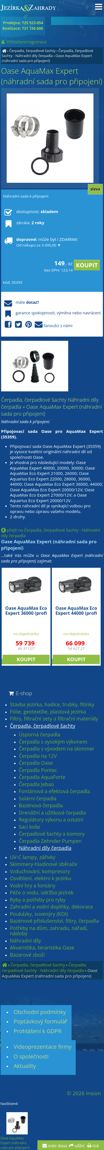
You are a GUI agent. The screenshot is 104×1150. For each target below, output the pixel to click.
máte (21, 302)
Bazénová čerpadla (41, 805)
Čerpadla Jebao (36, 784)
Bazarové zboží (27, 955)
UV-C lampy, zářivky (32, 857)
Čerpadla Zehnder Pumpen (50, 841)
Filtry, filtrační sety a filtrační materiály (54, 719)
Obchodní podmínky (40, 1012)
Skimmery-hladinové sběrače (43, 864)
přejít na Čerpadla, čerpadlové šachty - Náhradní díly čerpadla (50, 532)
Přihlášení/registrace (24, 42)
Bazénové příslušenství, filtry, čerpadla (54, 921)
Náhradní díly (25, 941)
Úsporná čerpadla (39, 734)
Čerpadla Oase (36, 763)
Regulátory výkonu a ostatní (51, 820)
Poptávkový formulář (40, 1021)
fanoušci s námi (37, 325)
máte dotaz (57, 1146)
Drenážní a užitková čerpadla (52, 813)
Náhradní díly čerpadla (45, 848)
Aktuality (25, 1066)
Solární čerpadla (38, 798)
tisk (95, 1146)
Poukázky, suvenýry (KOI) (39, 914)
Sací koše (29, 827)
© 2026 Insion (84, 1093)
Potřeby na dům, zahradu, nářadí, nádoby (49, 931)
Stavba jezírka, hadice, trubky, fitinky (52, 704)
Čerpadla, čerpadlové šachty (32, 50)
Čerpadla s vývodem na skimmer (57, 749)
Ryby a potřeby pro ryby (37, 900)
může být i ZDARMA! (40, 242)
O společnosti (31, 1056)
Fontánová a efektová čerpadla (54, 791)
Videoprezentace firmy (43, 1046)
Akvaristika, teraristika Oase (42, 948)
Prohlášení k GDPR (38, 1031)
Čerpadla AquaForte (42, 777)
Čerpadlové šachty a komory (52, 834)
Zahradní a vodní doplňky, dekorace (51, 907)
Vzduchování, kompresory (40, 871)
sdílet (78, 1146)
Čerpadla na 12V (38, 756)
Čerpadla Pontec (38, 770)
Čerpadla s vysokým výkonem (53, 742)
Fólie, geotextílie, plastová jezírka (48, 712)
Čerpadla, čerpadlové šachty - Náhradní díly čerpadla (47, 53)
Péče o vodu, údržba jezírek (41, 892)
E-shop (20, 693)
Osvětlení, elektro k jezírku (40, 878)
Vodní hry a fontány (32, 886)
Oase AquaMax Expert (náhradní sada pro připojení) (47, 58)
